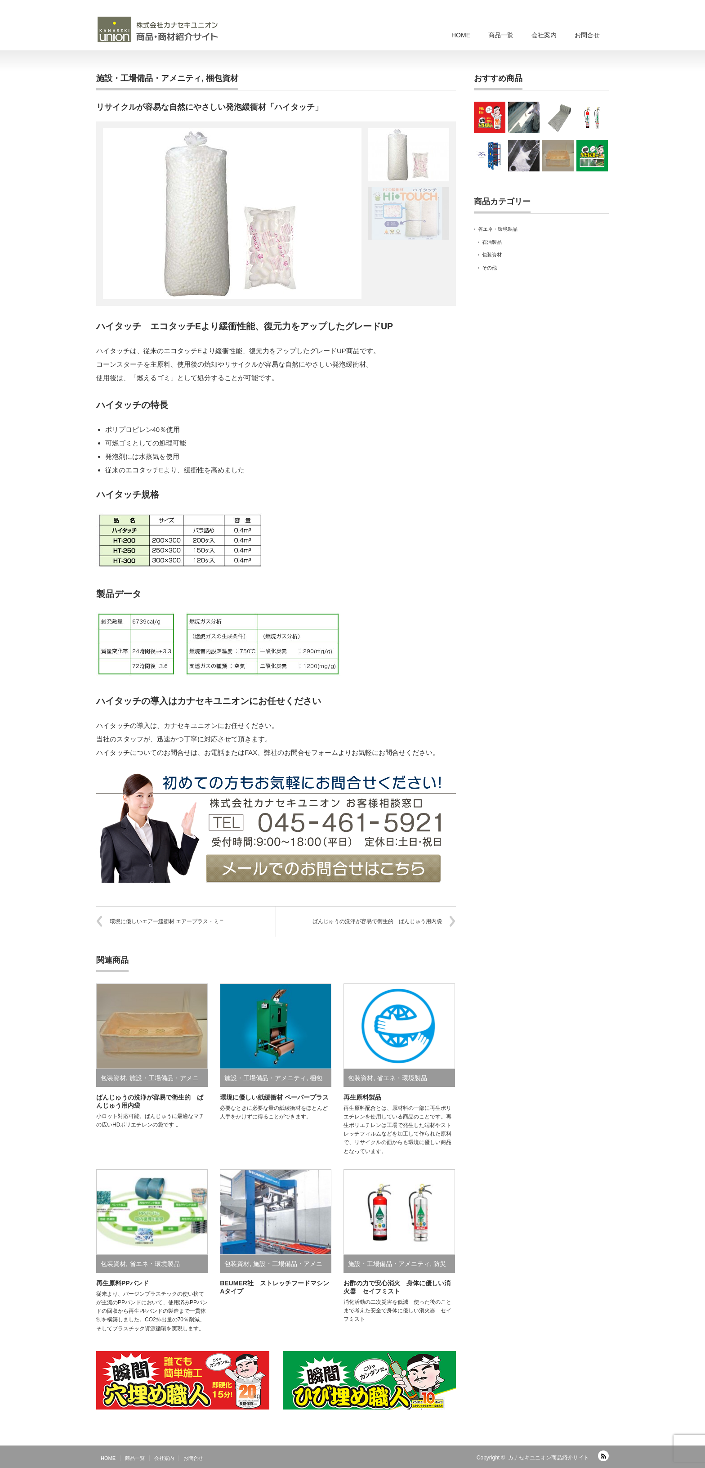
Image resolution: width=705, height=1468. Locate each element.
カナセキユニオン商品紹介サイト (548, 1458)
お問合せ (587, 35)
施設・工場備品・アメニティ (148, 78)
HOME (460, 35)
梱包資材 (222, 78)
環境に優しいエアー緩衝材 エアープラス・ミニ (167, 921)
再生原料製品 (362, 1097)
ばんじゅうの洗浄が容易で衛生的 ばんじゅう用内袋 (377, 921)
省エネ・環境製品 (402, 1078)
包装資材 (113, 1078)
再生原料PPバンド (122, 1283)
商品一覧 (500, 35)
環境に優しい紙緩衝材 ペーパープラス (274, 1097)
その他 (489, 267)
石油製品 (492, 242)
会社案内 (544, 35)
